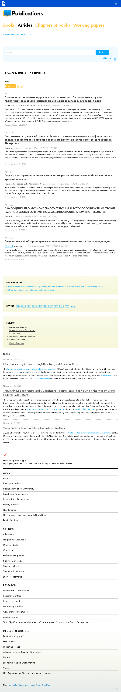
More (73, 306)
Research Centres (12, 595)
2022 (40, 306)
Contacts (13, 685)
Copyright (23, 685)
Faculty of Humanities (85, 409)
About (7, 472)
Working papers (88, 25)
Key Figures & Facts (12, 483)
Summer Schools (11, 566)
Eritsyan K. (9, 246)
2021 (45, 306)
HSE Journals (9, 641)
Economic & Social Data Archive (19, 662)
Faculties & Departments (15, 494)
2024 (29, 306)
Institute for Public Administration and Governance (88, 432)
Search (102, 52)
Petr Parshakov (106, 375)
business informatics (15, 286)
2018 (61, 306)
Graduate (8, 550)
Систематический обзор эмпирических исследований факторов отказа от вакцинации (57, 241)
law (88, 286)
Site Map (46, 685)
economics (30, 286)
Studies (8, 529)
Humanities (14, 333)
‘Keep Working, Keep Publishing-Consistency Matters (34, 428)
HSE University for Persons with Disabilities (24, 515)
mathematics (12, 289)
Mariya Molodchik (42, 378)
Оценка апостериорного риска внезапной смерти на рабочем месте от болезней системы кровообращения (59, 177)
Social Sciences (16, 342)
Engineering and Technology (22, 330)
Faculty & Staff (10, 504)
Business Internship (12, 576)
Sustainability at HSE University (18, 488)
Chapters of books (52, 25)
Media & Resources (16, 630)
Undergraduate (10, 544)
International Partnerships (16, 499)
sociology (23, 289)
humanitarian (62, 286)
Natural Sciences (17, 339)
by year (20, 86)
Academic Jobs (10, 616)
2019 (56, 306)
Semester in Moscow (13, 571)
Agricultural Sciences (18, 326)
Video (6, 667)
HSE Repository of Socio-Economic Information (27, 673)
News (6, 354)
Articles (25, 25)
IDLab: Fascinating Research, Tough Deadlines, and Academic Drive (40, 364)
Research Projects (12, 601)
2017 (67, 306)
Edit (116, 689)
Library (6, 657)
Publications (27, 13)
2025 (23, 306)
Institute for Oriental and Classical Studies (46, 409)
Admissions (8, 534)
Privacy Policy (35, 685)
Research (9, 585)
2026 (18, 306)
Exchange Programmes (14, 555)
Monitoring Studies (13, 606)
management (97, 286)
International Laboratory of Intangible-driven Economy (31, 368)
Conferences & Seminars (15, 611)
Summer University (12, 560)
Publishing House (11, 646)
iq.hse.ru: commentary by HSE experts (22, 651)
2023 (34, 306)
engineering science (45, 286)
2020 (50, 306)
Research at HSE (28, 34)
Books (9, 25)
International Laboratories (16, 590)
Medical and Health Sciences (22, 336)
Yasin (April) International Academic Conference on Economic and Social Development (46, 622)
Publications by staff (13, 636)
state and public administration (43, 289)
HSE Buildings (9, 509)
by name (8, 86)
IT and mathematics (77, 286)
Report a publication (11, 34)
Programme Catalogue (14, 539)
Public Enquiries (10, 520)
